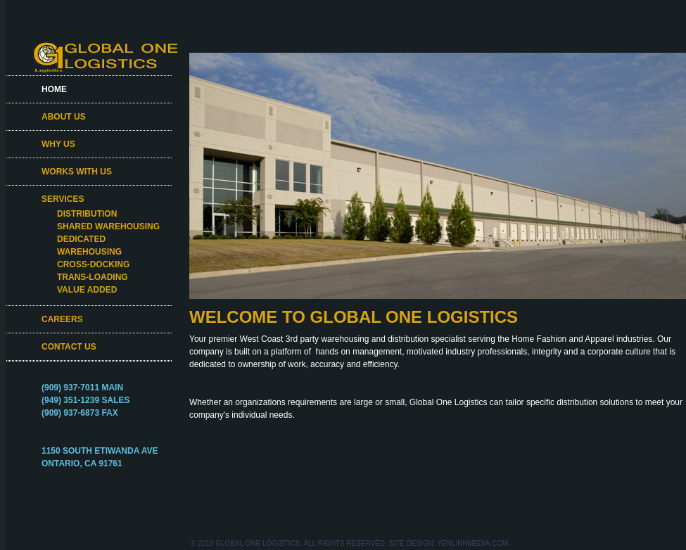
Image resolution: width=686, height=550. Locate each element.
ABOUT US (64, 117)
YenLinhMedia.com (472, 543)
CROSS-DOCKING (93, 264)
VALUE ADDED (87, 290)
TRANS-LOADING (92, 277)
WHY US (58, 144)
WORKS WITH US (77, 172)
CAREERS (62, 319)
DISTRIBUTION (87, 214)
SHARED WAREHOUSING (108, 226)
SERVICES (63, 199)
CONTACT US (69, 347)
